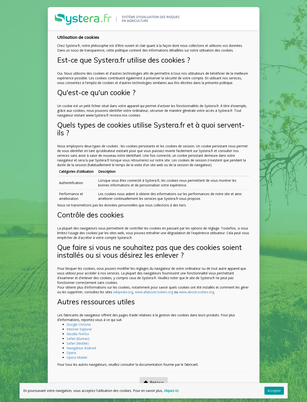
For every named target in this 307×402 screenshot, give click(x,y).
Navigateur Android (81, 348)
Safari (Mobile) (78, 343)
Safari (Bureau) (78, 338)
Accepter (274, 390)
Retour (154, 382)
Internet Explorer (79, 329)
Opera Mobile (77, 357)
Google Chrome (79, 324)
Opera (71, 352)
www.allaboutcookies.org (154, 292)
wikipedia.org (123, 292)
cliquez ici (171, 390)
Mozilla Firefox (78, 334)
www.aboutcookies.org (196, 292)
